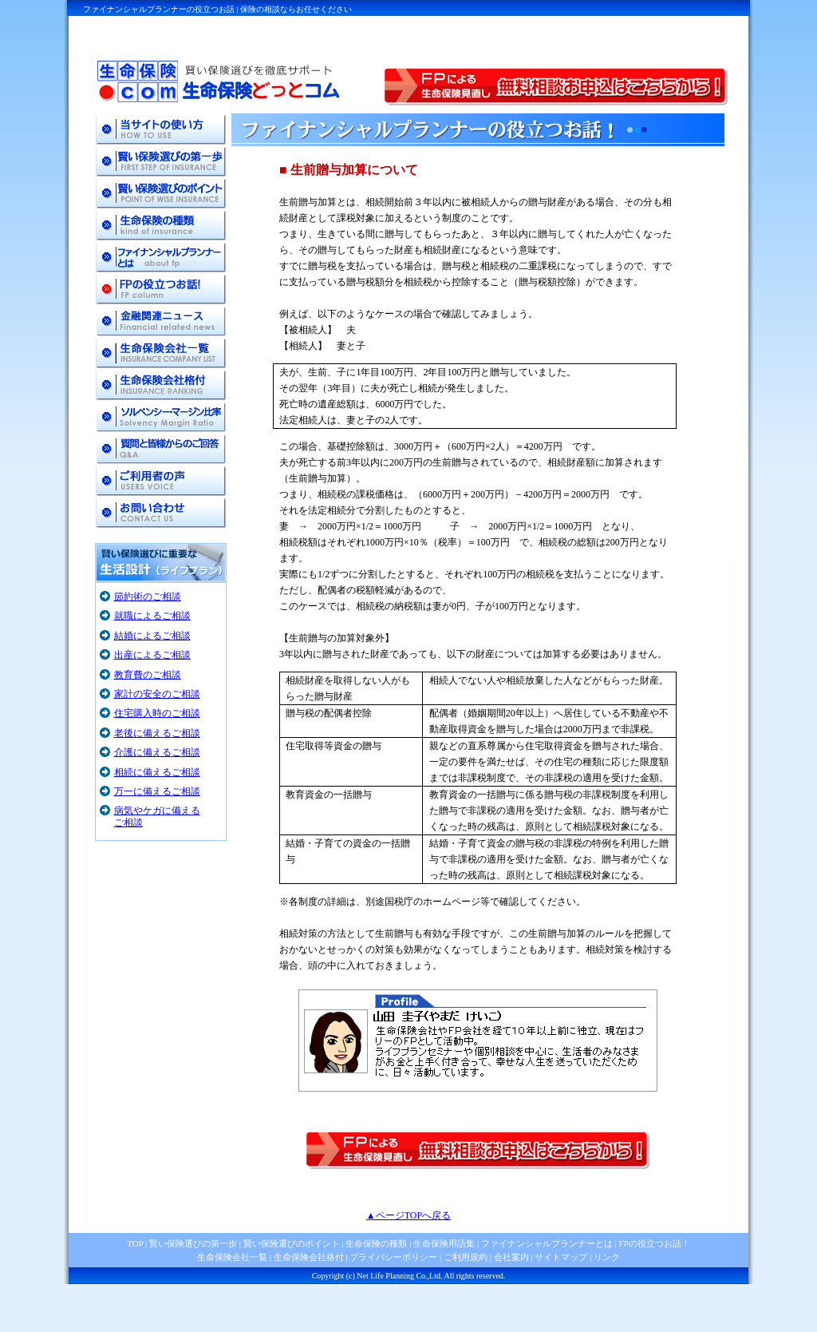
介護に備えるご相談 (157, 752)
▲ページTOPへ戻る (408, 1215)
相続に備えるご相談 (157, 772)
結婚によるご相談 (152, 635)
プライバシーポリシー (393, 1257)
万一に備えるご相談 (157, 791)
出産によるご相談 (152, 654)
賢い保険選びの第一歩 (193, 1243)
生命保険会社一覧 (232, 1257)
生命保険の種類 (376, 1243)
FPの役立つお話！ (653, 1243)
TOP (135, 1243)
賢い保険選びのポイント (290, 1243)
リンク (607, 1257)
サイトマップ (561, 1257)
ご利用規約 (465, 1257)
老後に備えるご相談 (157, 733)
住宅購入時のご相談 (157, 713)
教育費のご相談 (147, 674)
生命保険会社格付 (309, 1257)
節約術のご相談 (147, 596)
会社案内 (511, 1257)
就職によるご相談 (152, 615)
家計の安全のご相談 (157, 694)
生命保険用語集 (444, 1243)
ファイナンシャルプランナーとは (547, 1243)
